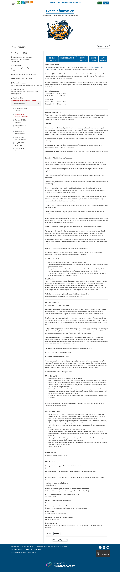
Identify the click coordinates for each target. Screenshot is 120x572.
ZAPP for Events (39, 546)
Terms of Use (37, 549)
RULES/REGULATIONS (67, 58)
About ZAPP (47, 546)
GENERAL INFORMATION (52, 59)
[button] (26, 103)
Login (99, 3)
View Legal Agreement (60, 540)
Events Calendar (16, 546)
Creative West (28, 549)
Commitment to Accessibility (18, 552)
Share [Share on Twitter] (50, 533)
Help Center (55, 546)
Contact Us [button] (63, 546)
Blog (32, 546)
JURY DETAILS (103, 59)
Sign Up (106, 3)
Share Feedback (32, 552)
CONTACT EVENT (103, 46)
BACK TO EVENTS (19, 47)
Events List (25, 546)
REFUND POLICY (93, 59)
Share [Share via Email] (57, 533)
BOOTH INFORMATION (82, 59)
